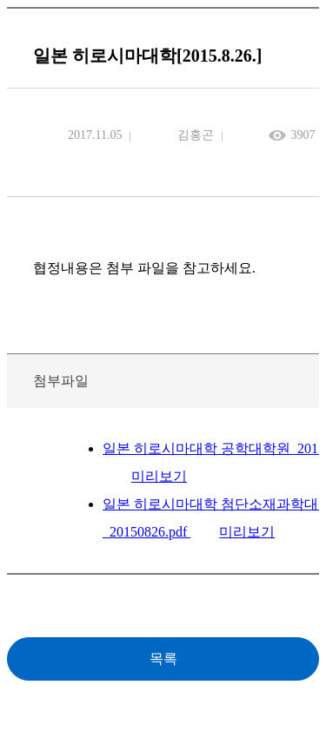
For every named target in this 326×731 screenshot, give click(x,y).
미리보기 (159, 476)
